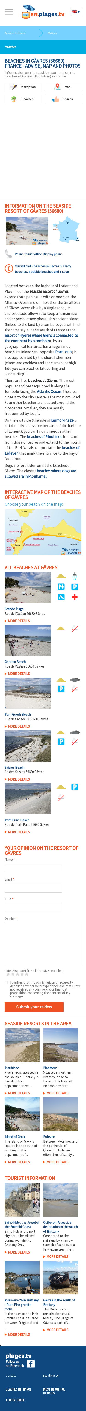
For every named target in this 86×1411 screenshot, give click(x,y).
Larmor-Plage (62, 420)
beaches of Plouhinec (44, 436)
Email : (10, 879)
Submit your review (34, 1007)
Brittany (52, 33)
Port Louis (63, 351)
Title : (9, 899)
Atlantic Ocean (49, 391)
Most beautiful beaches (54, 1391)
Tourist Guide (15, 1400)
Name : (10, 859)
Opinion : (11, 918)
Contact (11, 1376)
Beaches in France (15, 33)
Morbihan (10, 46)
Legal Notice (50, 1376)
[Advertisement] (43, 153)
